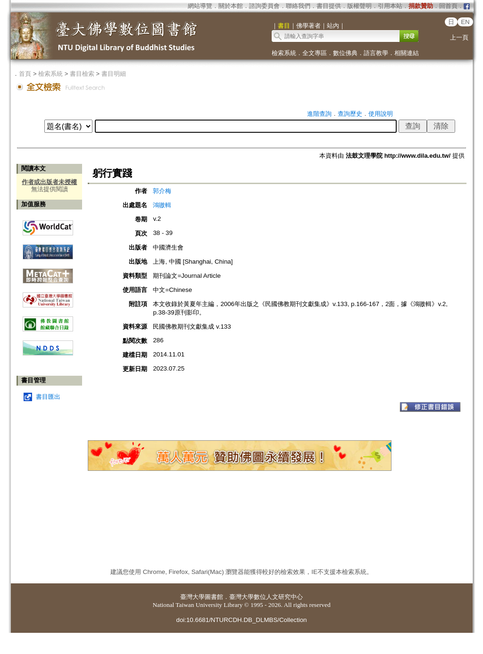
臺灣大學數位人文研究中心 (266, 596)
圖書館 (214, 596)
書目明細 (113, 73)
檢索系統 (284, 53)
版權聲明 (359, 5)
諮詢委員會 (264, 5)
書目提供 (328, 5)
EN (465, 21)
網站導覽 (200, 5)
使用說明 (380, 113)
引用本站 (390, 5)
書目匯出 (48, 396)
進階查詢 (319, 113)
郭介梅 (162, 190)
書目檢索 (82, 73)
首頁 (25, 73)
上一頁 (459, 37)
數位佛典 (345, 53)
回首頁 (448, 5)
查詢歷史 (350, 113)
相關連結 (406, 53)
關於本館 (230, 5)
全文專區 (314, 53)
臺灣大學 (192, 596)
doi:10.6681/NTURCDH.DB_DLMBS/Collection (241, 619)
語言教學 (376, 53)
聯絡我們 (298, 5)
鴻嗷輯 (162, 205)
